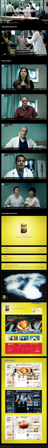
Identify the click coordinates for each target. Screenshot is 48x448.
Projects (41, 1)
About (33, 1)
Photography (37, 1)
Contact (45, 1)
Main (30, 1)
